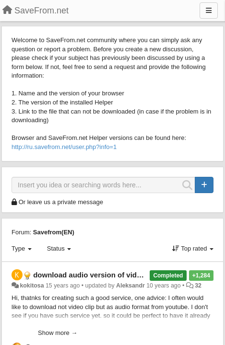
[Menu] (209, 10)
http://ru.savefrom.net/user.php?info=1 (64, 146)
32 (198, 285)
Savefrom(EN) (53, 232)
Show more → (57, 332)
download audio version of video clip (96, 275)
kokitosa (32, 285)
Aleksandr (130, 285)
